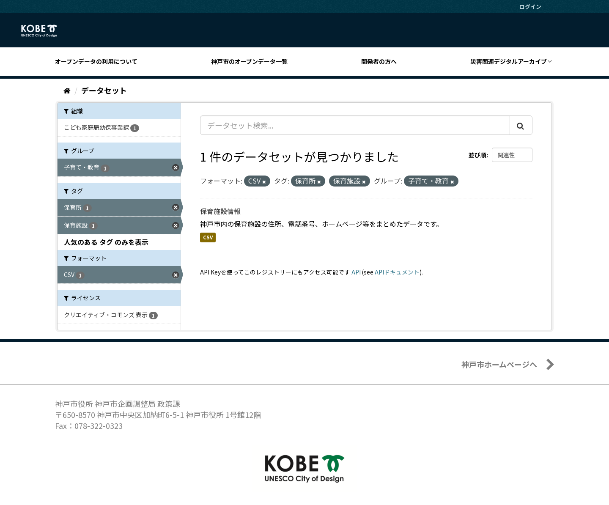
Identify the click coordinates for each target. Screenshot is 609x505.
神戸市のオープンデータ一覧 (249, 61)
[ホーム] (67, 90)
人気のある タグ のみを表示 (106, 242)
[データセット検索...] (355, 125)
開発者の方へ (379, 61)
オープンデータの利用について (96, 61)
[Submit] (521, 125)
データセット (104, 90)
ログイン (530, 7)
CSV (208, 237)
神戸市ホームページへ (499, 364)
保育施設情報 (220, 211)
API (356, 272)
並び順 (477, 155)
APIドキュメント (397, 272)
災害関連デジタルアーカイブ (508, 61)
